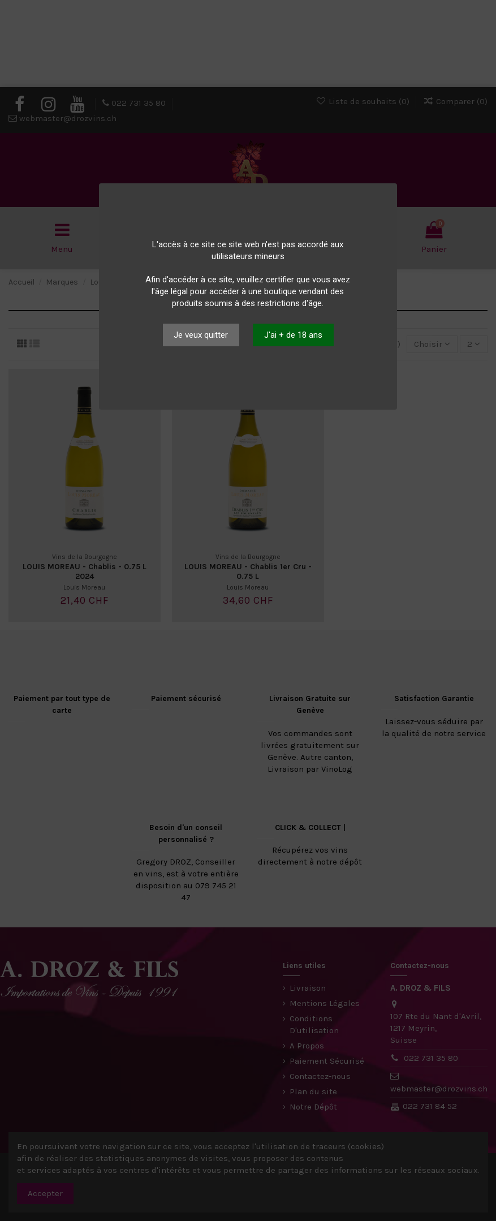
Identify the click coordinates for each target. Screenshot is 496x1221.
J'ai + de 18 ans (293, 335)
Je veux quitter (201, 335)
